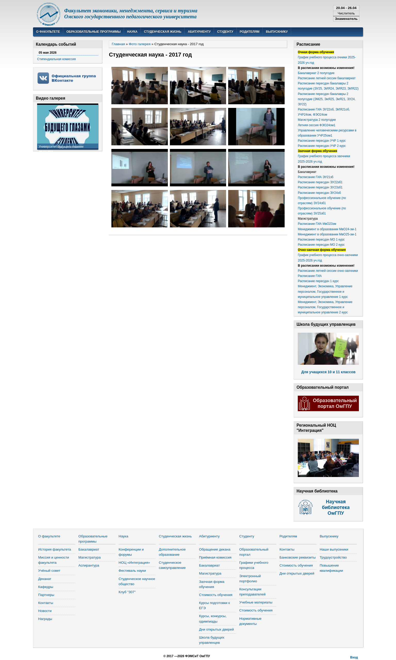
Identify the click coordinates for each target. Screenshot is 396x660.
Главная (118, 44)
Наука (132, 32)
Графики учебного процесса (253, 565)
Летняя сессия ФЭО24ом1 (316, 125)
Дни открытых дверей (216, 629)
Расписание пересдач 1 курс (318, 281)
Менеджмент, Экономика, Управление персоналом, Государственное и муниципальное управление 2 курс (325, 307)
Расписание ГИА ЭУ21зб (315, 177)
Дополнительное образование (172, 551)
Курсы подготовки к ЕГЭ (214, 605)
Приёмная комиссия (215, 557)
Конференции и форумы (131, 551)
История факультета (54, 549)
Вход (354, 657)
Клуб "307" (127, 592)
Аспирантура (88, 565)
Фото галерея (140, 44)
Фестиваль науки (132, 570)
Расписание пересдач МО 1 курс (321, 239)
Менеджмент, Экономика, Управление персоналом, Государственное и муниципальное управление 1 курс (325, 291)
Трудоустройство (333, 557)
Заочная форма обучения (211, 584)
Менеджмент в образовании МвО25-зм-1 (327, 234)
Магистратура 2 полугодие (317, 120)
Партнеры (46, 595)
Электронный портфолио (250, 578)
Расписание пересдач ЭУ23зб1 (320, 187)
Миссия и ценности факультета (53, 559)
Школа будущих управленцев (211, 640)
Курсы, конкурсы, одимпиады (213, 618)
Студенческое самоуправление (172, 565)
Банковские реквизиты (297, 557)
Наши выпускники (334, 549)
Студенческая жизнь (162, 32)
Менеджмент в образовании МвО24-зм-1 (327, 229)
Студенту (225, 32)
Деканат (44, 579)
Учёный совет (49, 570)
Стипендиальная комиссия (56, 59)
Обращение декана (214, 549)
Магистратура (89, 557)
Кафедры (45, 587)
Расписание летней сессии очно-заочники (328, 271)
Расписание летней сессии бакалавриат (327, 78)
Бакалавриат (88, 549)
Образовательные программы (93, 32)
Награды (45, 619)
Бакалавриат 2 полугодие (316, 73)
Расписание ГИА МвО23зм (317, 224)
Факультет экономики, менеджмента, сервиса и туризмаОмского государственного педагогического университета (130, 13)
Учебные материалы (256, 602)
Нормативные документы (250, 621)
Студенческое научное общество (137, 581)
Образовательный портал (253, 551)
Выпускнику (277, 32)
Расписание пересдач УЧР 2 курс (322, 146)
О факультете (48, 32)
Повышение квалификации (331, 567)
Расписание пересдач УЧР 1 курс (322, 140)
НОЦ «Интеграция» (134, 562)
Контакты (45, 603)
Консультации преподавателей (252, 591)
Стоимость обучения (215, 595)
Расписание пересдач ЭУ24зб (319, 193)
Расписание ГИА (310, 276)
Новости (45, 611)
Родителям (250, 32)
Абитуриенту (199, 32)
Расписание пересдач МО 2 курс (321, 244)
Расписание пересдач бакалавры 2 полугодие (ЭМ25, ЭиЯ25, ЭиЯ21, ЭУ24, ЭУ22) (327, 99)
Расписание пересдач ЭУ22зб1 (320, 182)
